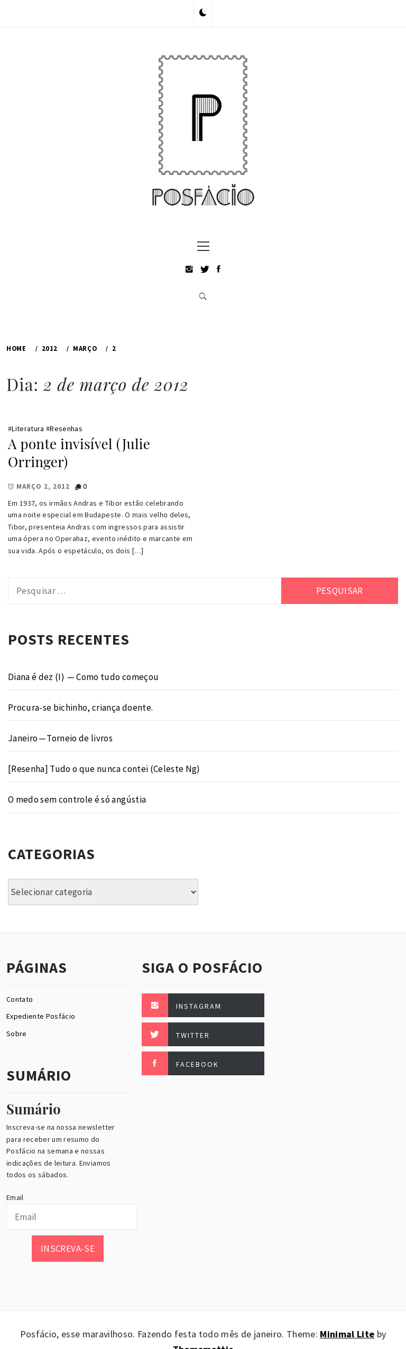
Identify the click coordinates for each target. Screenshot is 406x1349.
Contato (19, 999)
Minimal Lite (347, 1334)
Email (15, 1197)
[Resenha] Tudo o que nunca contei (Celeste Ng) (104, 769)
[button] (203, 13)
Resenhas (66, 428)
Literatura (28, 428)
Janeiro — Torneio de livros (60, 738)
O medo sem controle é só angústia (77, 799)
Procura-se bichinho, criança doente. (80, 707)
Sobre (16, 1033)
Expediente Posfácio (40, 1016)
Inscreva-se (68, 1248)
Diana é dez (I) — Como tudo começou (83, 677)
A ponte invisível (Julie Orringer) (79, 452)
